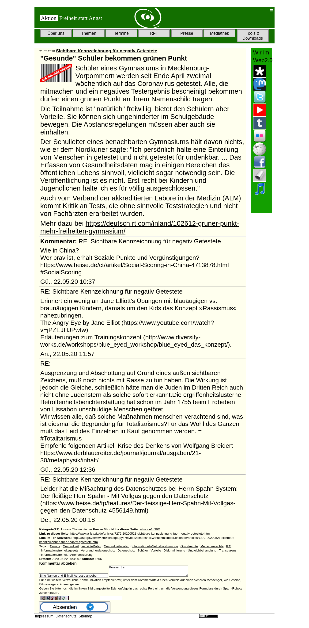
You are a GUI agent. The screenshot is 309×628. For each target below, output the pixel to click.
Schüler (142, 550)
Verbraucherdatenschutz (98, 550)
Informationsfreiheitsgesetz (59, 550)
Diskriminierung (174, 550)
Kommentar (153, 572)
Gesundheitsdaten (116, 546)
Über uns (56, 33)
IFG (228, 546)
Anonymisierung (81, 554)
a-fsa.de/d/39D (149, 529)
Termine (121, 33)
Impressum (44, 618)
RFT (154, 33)
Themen (88, 33)
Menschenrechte (212, 546)
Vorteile (156, 550)
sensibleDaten (91, 546)
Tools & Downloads (252, 36)
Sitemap (85, 618)
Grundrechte (189, 546)
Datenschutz (126, 550)
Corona (55, 546)
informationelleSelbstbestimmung (155, 546)
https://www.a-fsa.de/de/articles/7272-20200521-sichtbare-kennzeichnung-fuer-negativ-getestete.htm (140, 533)
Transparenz (227, 550)
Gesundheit (71, 546)
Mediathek (219, 33)
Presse (186, 33)
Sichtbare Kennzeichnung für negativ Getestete (106, 50)
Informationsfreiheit (54, 554)
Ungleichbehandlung (202, 550)
